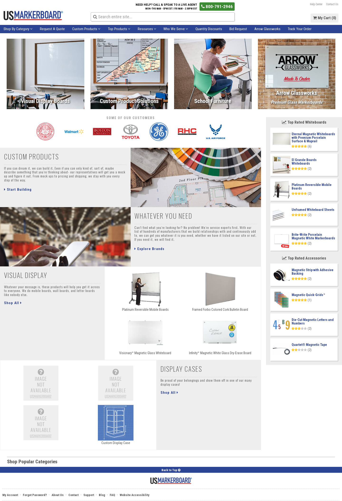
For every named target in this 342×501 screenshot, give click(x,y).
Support (88, 495)
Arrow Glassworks (267, 29)
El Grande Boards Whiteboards (304, 161)
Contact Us (332, 4)
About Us (58, 495)
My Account (10, 495)
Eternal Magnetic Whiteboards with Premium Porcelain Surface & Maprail (313, 137)
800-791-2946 (217, 6)
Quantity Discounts (208, 29)
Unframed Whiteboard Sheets (313, 210)
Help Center (316, 4)
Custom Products (86, 29)
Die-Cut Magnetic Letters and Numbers (313, 321)
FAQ (112, 495)
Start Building (18, 189)
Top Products (119, 29)
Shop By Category (18, 29)
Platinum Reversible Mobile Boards (312, 186)
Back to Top (171, 470)
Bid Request (238, 29)
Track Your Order (299, 29)
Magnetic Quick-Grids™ (308, 295)
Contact (73, 495)
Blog (102, 495)
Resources (147, 29)
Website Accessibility (134, 495)
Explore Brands (149, 249)
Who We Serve (175, 29)
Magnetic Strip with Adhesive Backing (312, 271)
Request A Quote (52, 29)
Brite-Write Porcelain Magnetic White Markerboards (313, 236)
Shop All (13, 303)
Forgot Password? (35, 495)
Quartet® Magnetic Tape (309, 345)
